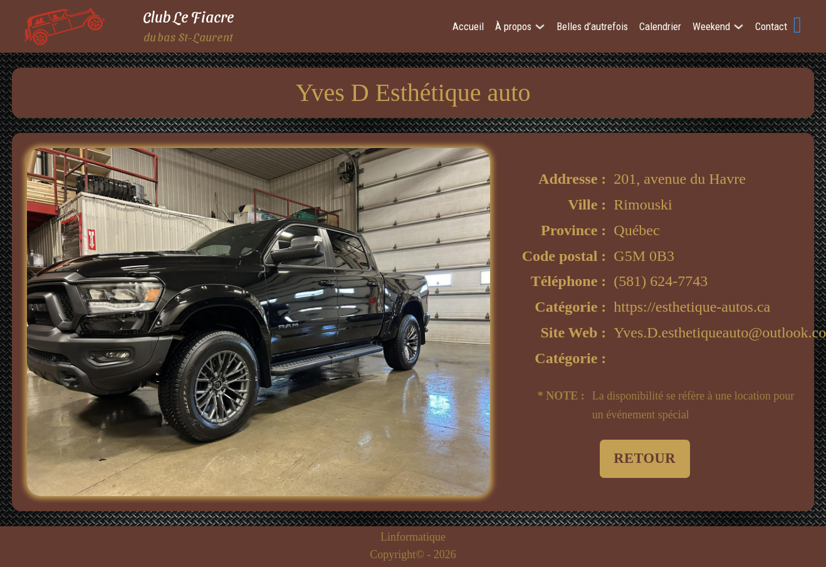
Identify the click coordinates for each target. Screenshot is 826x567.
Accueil (468, 26)
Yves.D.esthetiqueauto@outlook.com (706, 332)
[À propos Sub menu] (540, 26)
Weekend (711, 26)
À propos (513, 26)
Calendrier (660, 26)
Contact (771, 26)
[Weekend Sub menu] (738, 26)
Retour (645, 458)
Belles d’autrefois (592, 26)
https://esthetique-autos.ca (692, 307)
